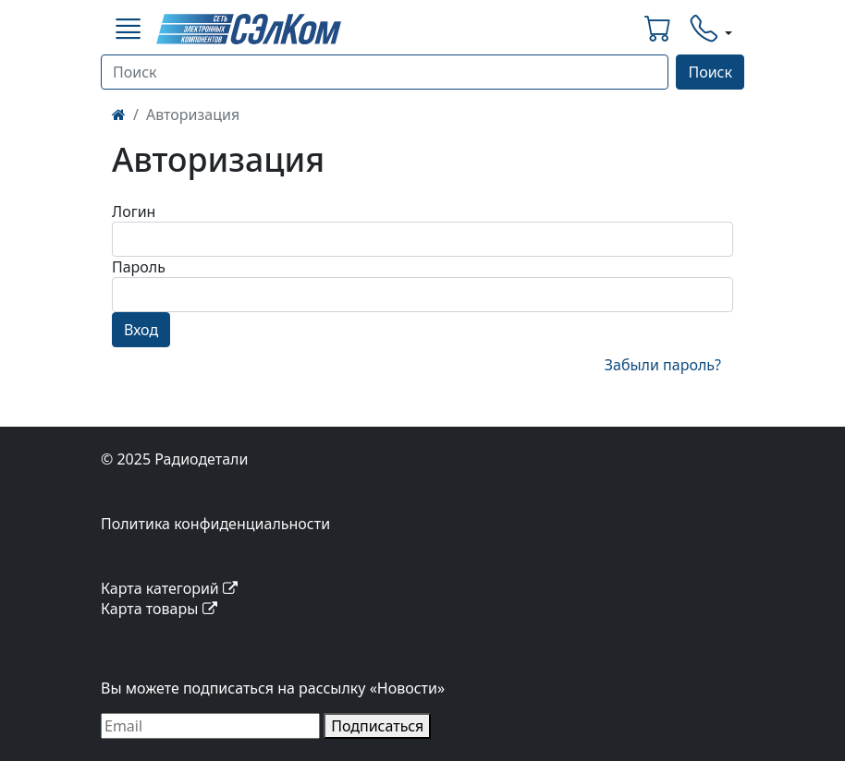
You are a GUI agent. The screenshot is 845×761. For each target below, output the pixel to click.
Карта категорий (169, 588)
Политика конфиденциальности (215, 523)
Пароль (138, 267)
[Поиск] (384, 72)
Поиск (710, 72)
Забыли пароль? (663, 365)
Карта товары (159, 608)
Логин (133, 211)
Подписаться (377, 726)
